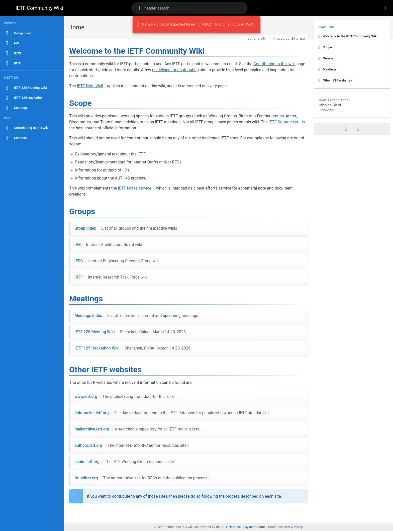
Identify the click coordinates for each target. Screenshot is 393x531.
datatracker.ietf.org (170, 413)
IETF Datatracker (283, 122)
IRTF (111, 277)
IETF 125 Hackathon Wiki (132, 348)
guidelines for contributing (175, 69)
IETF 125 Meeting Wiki (130, 332)
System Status (255, 527)
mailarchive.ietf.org (137, 429)
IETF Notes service (134, 188)
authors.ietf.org (130, 445)
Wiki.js (299, 527)
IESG (116, 261)
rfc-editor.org (140, 478)
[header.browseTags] (256, 8)
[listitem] (352, 36)
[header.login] (385, 8)
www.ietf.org (124, 397)
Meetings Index (136, 316)
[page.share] (346, 129)
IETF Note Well (90, 85)
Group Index (125, 228)
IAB (108, 245)
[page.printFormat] (358, 129)
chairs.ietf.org (124, 462)
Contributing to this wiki (274, 63)
